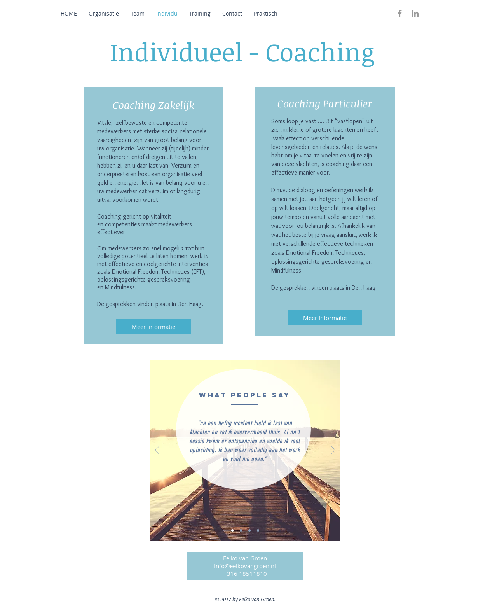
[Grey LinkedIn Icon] (415, 13)
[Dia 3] (249, 530)
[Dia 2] (241, 530)
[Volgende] (333, 450)
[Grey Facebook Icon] (400, 13)
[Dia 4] (258, 530)
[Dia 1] (232, 530)
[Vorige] (157, 450)
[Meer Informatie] (153, 326)
